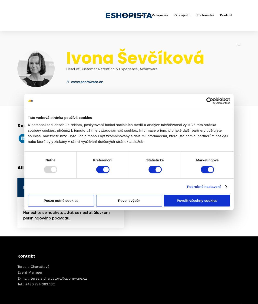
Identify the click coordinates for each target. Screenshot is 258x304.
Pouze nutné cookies (61, 201)
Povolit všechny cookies (197, 201)
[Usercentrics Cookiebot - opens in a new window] (209, 100)
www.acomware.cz (84, 82)
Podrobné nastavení (204, 187)
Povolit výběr (129, 201)
